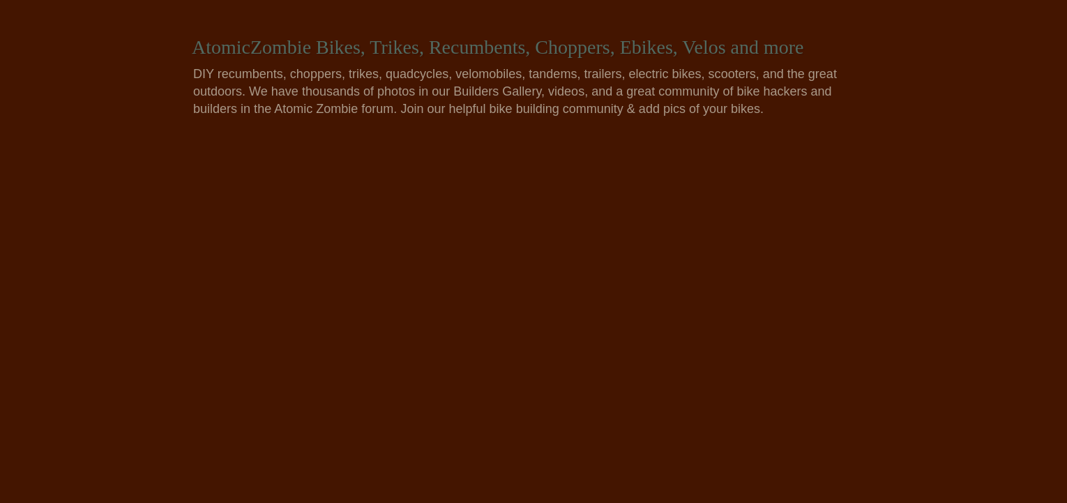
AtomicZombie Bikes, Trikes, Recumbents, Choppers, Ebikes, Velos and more (498, 47)
